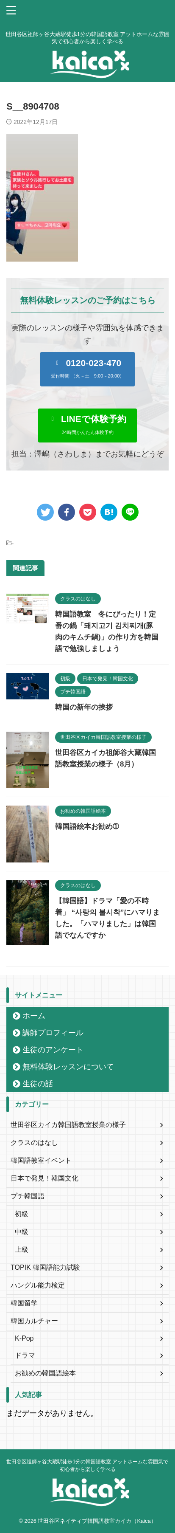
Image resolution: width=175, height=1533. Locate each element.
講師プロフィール (52, 1033)
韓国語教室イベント (41, 1160)
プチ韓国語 (27, 1196)
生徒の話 (37, 1083)
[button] (87, 369)
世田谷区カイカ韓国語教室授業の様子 (68, 1124)
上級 (21, 1249)
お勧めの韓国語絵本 (45, 1373)
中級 (21, 1231)
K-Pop (24, 1338)
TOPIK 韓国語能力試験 (45, 1267)
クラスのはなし (34, 1142)
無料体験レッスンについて (68, 1066)
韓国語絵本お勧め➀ (87, 827)
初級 (21, 1213)
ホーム (33, 1016)
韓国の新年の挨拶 (84, 707)
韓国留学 (24, 1303)
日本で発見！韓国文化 (44, 1178)
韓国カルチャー (34, 1320)
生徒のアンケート (52, 1049)
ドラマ (25, 1355)
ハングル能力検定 (38, 1285)
